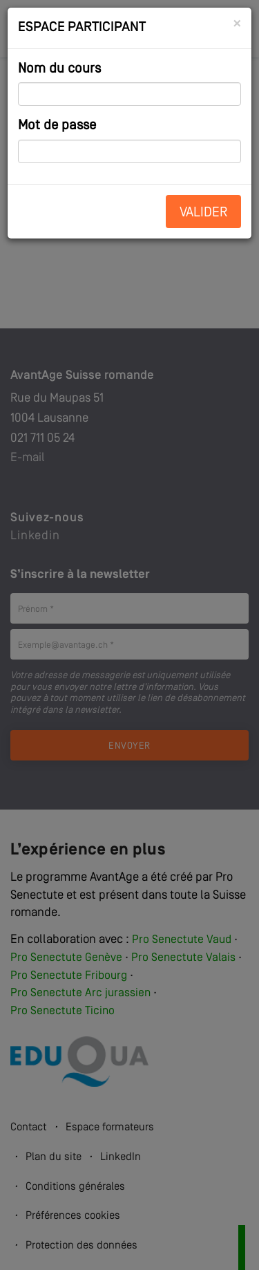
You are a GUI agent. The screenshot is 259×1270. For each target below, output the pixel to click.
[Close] (237, 24)
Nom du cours (59, 69)
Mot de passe (57, 126)
